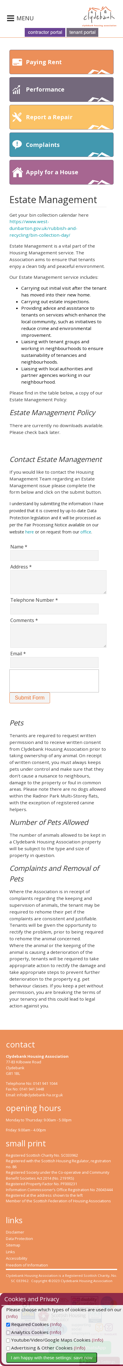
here (29, 532)
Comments (24, 620)
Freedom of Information (27, 1265)
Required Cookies (35, 1324)
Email (18, 653)
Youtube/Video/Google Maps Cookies (56, 1340)
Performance (68, 93)
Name (18, 546)
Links (10, 1251)
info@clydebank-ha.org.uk (40, 1095)
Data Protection (19, 1238)
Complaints (68, 149)
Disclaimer (15, 1232)
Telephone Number (34, 600)
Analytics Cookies (35, 1332)
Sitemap (13, 1245)
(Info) (63, 1324)
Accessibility (16, 1258)
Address (21, 566)
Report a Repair (68, 121)
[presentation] (54, 680)
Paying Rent (68, 66)
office (85, 532)
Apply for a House (68, 176)
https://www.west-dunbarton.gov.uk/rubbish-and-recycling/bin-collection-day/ (43, 228)
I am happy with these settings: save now (59, 1357)
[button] (29, 697)
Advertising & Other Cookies (47, 1348)
